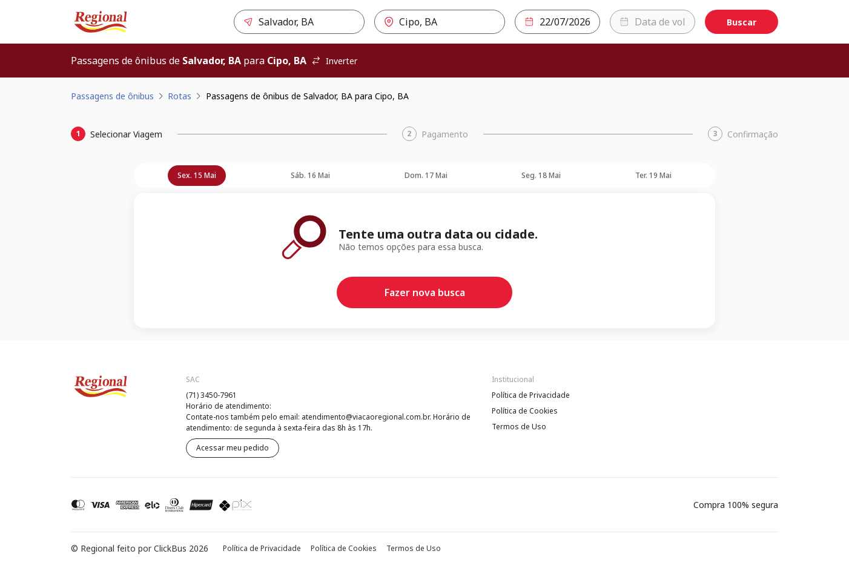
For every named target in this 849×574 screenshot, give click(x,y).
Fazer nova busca (425, 292)
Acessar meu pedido (232, 448)
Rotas (179, 96)
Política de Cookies (525, 411)
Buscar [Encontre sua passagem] (741, 22)
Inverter (334, 61)
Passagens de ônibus (112, 96)
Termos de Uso (519, 426)
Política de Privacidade (531, 395)
